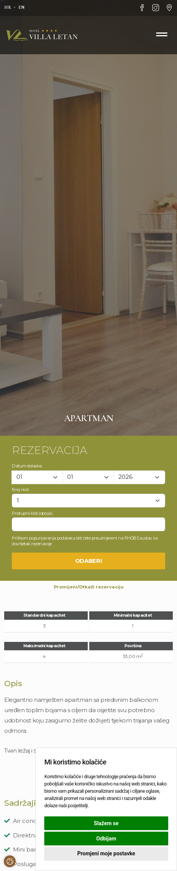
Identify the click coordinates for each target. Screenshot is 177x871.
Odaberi (88, 560)
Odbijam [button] (106, 838)
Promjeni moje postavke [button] (106, 853)
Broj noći (20, 489)
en (21, 7)
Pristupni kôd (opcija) (32, 513)
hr (7, 7)
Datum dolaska (27, 466)
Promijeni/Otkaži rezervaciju (89, 587)
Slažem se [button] (106, 823)
